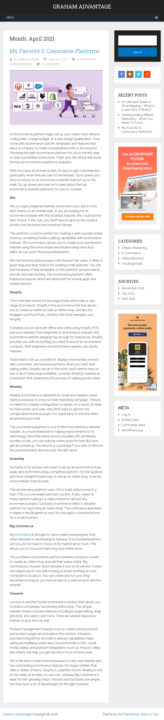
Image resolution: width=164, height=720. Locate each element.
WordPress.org (132, 430)
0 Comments (51, 64)
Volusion (16, 602)
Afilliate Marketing (134, 248)
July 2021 (128, 293)
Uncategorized (132, 263)
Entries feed (130, 420)
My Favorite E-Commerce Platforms (54, 51)
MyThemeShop (129, 714)
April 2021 (128, 298)
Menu (10, 17)
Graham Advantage (82, 6)
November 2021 (133, 288)
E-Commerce (86, 59)
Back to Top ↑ (151, 714)
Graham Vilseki (28, 59)
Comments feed (133, 425)
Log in (126, 414)
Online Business (21, 64)
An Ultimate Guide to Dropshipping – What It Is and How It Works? (138, 106)
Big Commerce (20, 534)
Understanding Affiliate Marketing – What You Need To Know (138, 118)
